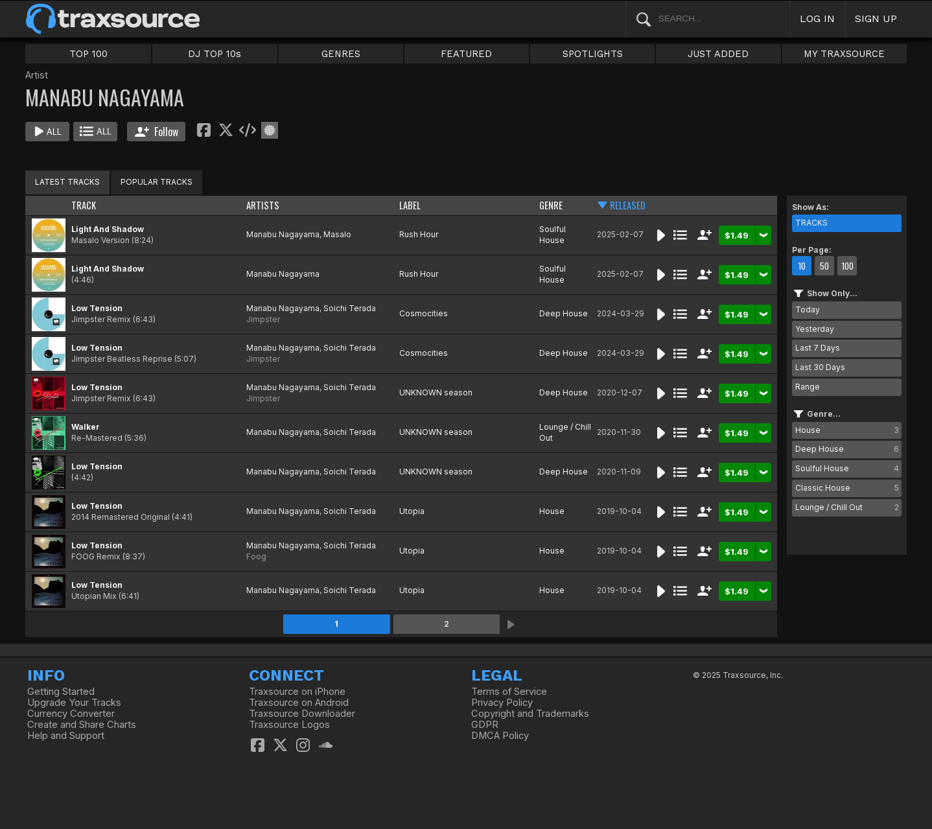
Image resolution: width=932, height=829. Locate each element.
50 (824, 265)
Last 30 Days (820, 367)
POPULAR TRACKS (156, 182)
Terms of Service (509, 691)
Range (807, 386)
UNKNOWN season (435, 392)
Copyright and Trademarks (530, 713)
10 (802, 265)
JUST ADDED (718, 54)
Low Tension (96, 308)
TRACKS (811, 223)
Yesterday (814, 329)
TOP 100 (88, 54)
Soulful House (552, 234)
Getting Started (61, 691)
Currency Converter (71, 713)
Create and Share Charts (81, 724)
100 (847, 265)
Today (807, 309)
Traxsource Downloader (302, 713)
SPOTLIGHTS (593, 54)
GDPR (484, 724)
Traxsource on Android (299, 702)
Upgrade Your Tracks (74, 702)
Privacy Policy (502, 702)
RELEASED (628, 205)
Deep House (563, 313)
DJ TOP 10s (214, 54)
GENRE (551, 205)
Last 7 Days (817, 348)
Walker (85, 427)
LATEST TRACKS (67, 182)
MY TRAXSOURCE (844, 54)
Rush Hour (418, 234)
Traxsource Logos (289, 724)
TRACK (83, 205)
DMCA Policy (500, 735)
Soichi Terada (349, 308)
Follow (156, 131)
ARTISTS (262, 205)
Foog (256, 556)
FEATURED (466, 54)
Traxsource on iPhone (297, 691)
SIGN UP (876, 18)
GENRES (340, 54)
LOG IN (817, 18)
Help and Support (65, 735)
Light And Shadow (107, 229)
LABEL (410, 205)
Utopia (412, 511)
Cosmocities (423, 313)
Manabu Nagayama (283, 234)
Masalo (337, 234)
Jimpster (263, 319)
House (552, 511)
